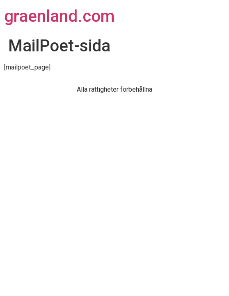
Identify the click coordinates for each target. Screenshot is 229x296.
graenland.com (59, 16)
